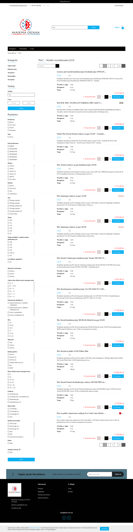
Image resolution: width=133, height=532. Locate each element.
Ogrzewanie (12, 66)
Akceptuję (105, 528)
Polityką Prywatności (35, 527)
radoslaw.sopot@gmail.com (19, 505)
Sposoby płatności (43, 498)
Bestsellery (23, 49)
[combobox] (48, 66)
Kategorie (13, 49)
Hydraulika (12, 76)
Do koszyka (117, 97)
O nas (32, 49)
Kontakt (70, 491)
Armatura (11, 72)
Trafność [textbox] (41, 66)
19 (119, 66)
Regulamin (41, 491)
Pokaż (21, 459)
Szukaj (21, 108)
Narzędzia (11, 79)
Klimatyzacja (12, 69)
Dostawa (40, 488)
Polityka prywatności (44, 495)
